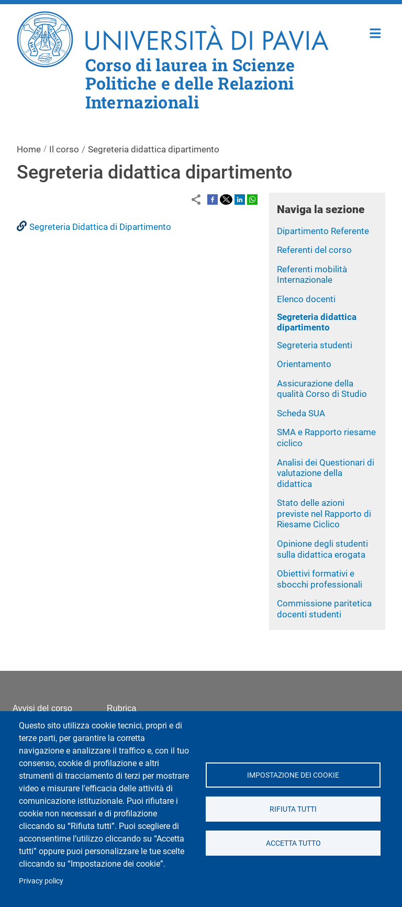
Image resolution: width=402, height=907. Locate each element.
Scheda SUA (301, 413)
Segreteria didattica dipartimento (316, 322)
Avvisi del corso (42, 708)
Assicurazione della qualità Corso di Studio (322, 389)
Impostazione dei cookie (293, 775)
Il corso (64, 149)
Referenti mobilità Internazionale (312, 274)
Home (375, 32)
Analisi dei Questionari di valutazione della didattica (325, 473)
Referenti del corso (314, 250)
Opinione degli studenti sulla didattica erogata (322, 549)
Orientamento (304, 364)
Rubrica (122, 708)
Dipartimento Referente (323, 231)
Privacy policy (41, 881)
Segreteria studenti (314, 345)
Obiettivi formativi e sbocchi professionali (319, 579)
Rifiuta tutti (293, 809)
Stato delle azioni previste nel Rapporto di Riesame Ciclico (324, 513)
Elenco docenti (306, 299)
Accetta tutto (292, 843)
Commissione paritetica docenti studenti (324, 609)
